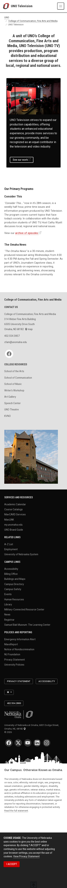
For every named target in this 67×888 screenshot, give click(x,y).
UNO (6, 17)
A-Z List (8, 544)
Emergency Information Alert (20, 639)
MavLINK (9, 519)
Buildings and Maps (14, 579)
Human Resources (14, 599)
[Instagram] (46, 743)
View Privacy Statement (26, 856)
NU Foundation (12, 654)
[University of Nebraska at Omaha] (7, 6)
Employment (11, 549)
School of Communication (18, 377)
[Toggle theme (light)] (9, 692)
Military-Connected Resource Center (24, 609)
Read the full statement (16, 810)
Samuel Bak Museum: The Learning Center (27, 624)
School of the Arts (14, 371)
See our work (20, 159)
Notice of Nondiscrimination (19, 649)
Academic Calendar (15, 504)
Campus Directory (14, 584)
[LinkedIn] (37, 743)
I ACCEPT (11, 864)
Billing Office (11, 573)
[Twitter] (18, 743)
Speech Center (12, 403)
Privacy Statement (14, 659)
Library (8, 604)
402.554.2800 (14, 703)
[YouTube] (27, 743)
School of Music (13, 384)
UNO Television (22, 6)
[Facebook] (9, 354)
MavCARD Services (15, 514)
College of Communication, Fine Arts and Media (33, 21)
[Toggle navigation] (60, 6)
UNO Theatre (11, 409)
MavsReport (11, 644)
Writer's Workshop (14, 390)
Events (8, 594)
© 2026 (8, 732)
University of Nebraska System (21, 554)
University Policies (14, 664)
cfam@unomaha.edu (15, 342)
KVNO (7, 416)
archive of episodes (26, 233)
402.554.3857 (12, 335)
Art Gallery (10, 396)
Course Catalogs (13, 509)
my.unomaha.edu (13, 524)
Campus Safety (12, 589)
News (7, 614)
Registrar (9, 619)
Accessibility (11, 568)
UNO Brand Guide (13, 529)
